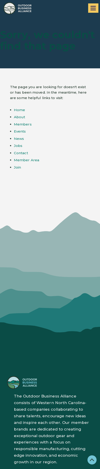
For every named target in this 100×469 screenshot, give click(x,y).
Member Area (26, 160)
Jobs (18, 146)
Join (17, 167)
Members (23, 124)
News (19, 138)
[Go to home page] (17, 8)
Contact (21, 153)
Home (19, 110)
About (19, 117)
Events (20, 131)
